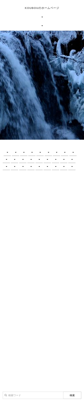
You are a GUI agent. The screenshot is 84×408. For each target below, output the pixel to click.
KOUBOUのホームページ (42, 7)
